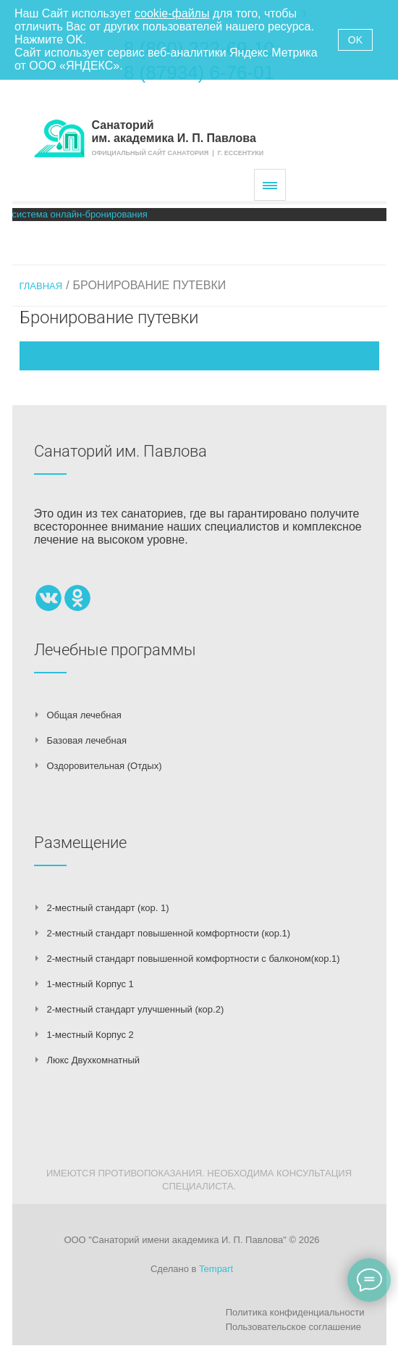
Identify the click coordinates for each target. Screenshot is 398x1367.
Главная (41, 286)
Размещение (80, 843)
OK (355, 40)
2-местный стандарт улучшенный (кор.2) (135, 1009)
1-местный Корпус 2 (90, 1034)
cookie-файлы (172, 13)
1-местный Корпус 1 (90, 983)
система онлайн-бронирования (80, 214)
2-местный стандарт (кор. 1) (108, 907)
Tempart (216, 1268)
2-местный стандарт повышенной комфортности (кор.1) (169, 933)
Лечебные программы (115, 650)
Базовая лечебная (87, 740)
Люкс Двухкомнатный (93, 1060)
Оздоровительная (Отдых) (104, 765)
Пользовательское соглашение (293, 1326)
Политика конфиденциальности (295, 1312)
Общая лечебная (84, 715)
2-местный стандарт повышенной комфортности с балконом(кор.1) (193, 958)
